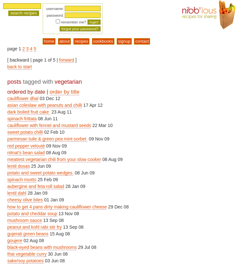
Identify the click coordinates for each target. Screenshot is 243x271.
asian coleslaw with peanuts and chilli (44, 105)
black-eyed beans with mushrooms (42, 247)
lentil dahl (16, 193)
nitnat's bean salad (26, 152)
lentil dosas (18, 166)
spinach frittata (22, 118)
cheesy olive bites (25, 199)
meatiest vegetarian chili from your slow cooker (54, 159)
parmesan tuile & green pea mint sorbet (47, 138)
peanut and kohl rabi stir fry (34, 227)
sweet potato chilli (25, 132)
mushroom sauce (24, 220)
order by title (65, 92)
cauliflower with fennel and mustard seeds (49, 125)
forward (66, 60)
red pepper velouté (26, 145)
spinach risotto (22, 179)
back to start (19, 66)
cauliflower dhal (22, 98)
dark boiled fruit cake (28, 111)
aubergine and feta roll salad (35, 186)
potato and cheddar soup (32, 213)
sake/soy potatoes (25, 260)
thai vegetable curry (27, 254)
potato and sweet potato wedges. (40, 172)
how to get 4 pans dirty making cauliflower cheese (57, 206)
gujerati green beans (27, 233)
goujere (14, 240)
